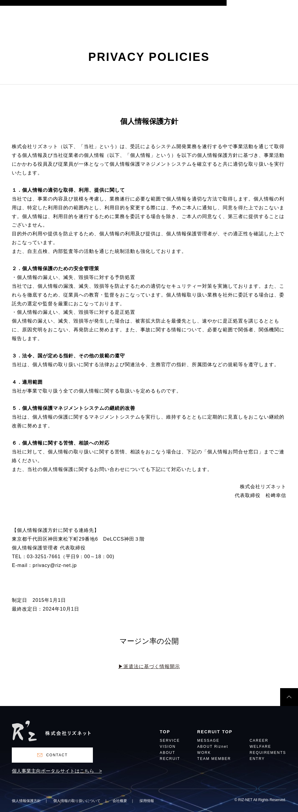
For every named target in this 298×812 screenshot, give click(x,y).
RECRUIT (170, 759)
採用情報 (146, 801)
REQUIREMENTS (268, 753)
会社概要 (120, 801)
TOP (165, 732)
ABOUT (167, 753)
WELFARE (260, 747)
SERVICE (170, 741)
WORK (204, 753)
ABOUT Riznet (212, 747)
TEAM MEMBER (214, 759)
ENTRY (257, 759)
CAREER (259, 741)
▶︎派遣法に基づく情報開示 (149, 666)
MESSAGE (208, 741)
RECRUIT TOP (215, 732)
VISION (168, 747)
